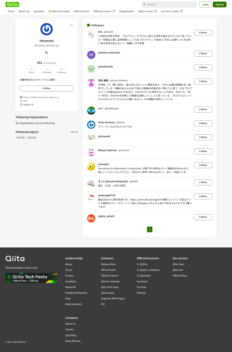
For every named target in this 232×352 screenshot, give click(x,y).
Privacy (69, 275)
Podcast (141, 292)
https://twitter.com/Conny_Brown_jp (41, 97)
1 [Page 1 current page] (149, 229)
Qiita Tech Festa (59, 11)
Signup (220, 4)
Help (68, 298)
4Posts (31, 71)
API (103, 304)
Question (39, 11)
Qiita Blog (70, 335)
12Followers (61, 71)
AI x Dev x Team (172, 11)
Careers (69, 329)
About (68, 264)
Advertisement (73, 304)
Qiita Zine (178, 270)
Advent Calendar (110, 281)
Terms (68, 270)
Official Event (81, 11)
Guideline (70, 281)
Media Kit (70, 287)
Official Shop (180, 275)
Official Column (104, 11)
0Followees (46, 71)
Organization (126, 11)
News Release (73, 341)
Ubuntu (31, 137)
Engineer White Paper (113, 298)
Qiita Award (107, 292)
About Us (70, 323)
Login (205, 4)
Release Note (108, 264)
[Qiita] (12, 4)
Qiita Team (179, 264)
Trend (11, 11)
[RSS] (46, 52)
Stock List (24, 11)
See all (74, 131)
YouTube (141, 287)
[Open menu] (71, 25)
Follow (46, 88)
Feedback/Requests (76, 292)
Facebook (142, 281)
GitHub (21, 137)
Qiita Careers (147, 11)
